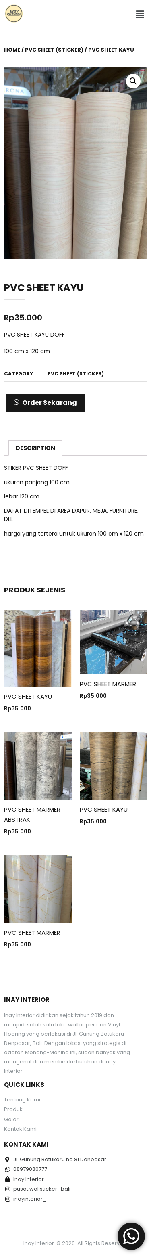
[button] (140, 15)
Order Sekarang (49, 402)
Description (35, 448)
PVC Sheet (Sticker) (54, 50)
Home (12, 50)
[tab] (35, 448)
